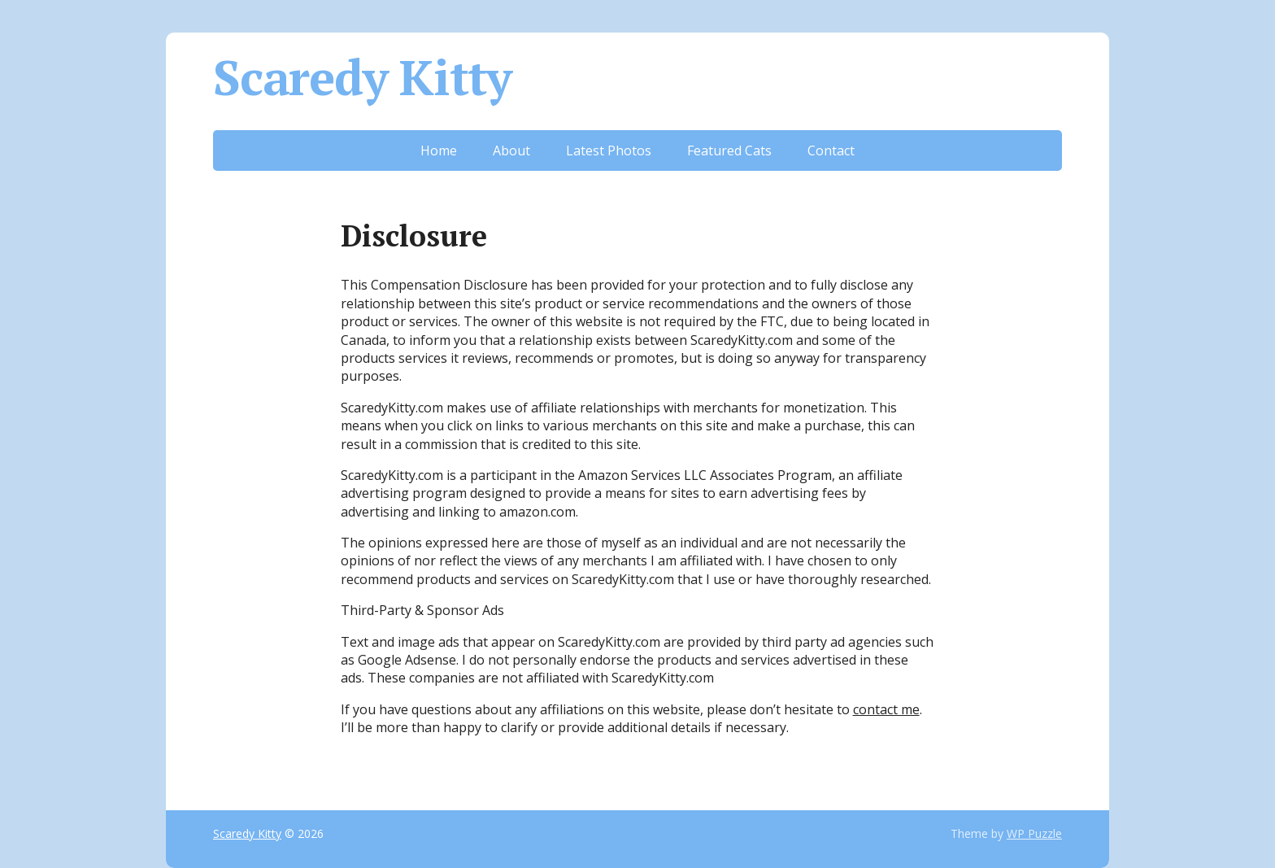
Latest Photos (608, 150)
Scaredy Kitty (362, 77)
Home (438, 150)
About (511, 150)
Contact (831, 150)
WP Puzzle (1034, 833)
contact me (886, 709)
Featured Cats (729, 150)
